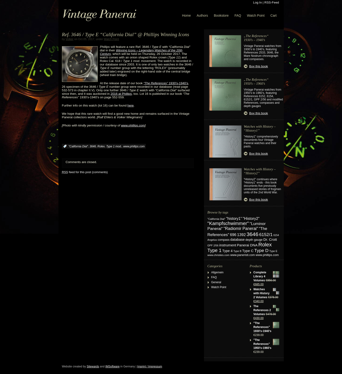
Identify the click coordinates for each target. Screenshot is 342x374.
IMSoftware (112, 366)
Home (186, 15)
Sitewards (93, 366)
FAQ (237, 15)
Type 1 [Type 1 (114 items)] (215, 250)
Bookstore (221, 15)
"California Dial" (78, 146)
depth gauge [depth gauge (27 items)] (254, 239)
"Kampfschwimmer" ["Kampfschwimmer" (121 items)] (228, 223)
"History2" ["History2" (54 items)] (251, 218)
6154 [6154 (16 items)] (276, 235)
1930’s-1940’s (165, 83)
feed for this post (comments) (85, 172)
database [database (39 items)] (237, 239)
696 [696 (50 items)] (233, 235)
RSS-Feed (271, 2)
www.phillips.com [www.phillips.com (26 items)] (267, 255)
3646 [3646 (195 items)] (252, 234)
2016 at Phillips (121, 93)
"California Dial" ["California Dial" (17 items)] (216, 219)
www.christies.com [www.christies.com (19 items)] (219, 255)
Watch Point (256, 15)
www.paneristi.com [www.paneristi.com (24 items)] (242, 255)
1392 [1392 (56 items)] (241, 235)
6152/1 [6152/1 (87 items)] (266, 234)
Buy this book (258, 66)
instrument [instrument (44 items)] (227, 245)
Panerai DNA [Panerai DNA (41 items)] (247, 245)
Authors (202, 15)
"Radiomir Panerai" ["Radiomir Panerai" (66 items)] (240, 228)
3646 (93, 146)
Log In (257, 2)
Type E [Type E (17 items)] (273, 251)
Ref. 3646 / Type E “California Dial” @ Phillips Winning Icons (125, 34)
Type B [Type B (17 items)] (237, 251)
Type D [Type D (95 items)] (261, 250)
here (130, 105)
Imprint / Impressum (149, 366)
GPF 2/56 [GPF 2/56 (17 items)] (213, 245)
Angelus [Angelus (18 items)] (212, 239)
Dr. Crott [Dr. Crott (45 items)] (270, 239)
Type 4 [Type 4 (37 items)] (227, 251)
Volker (69, 39)
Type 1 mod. (114, 146)
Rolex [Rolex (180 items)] (265, 245)
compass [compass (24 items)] (223, 239)
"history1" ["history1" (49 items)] (234, 219)
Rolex (101, 146)
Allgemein (217, 272)
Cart (273, 15)
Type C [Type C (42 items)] (248, 251)
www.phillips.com (133, 125)
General (216, 282)
